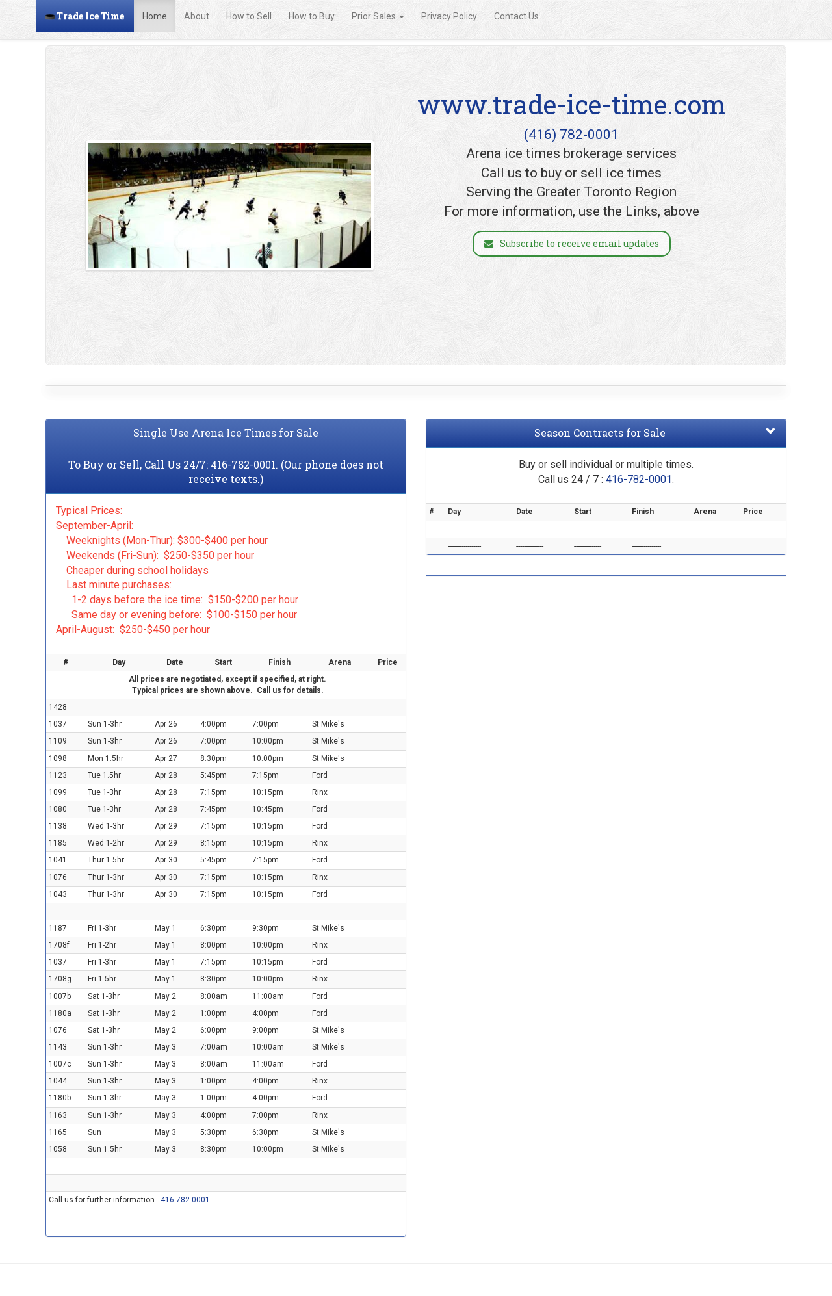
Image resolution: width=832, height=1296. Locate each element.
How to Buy (312, 16)
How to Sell (249, 16)
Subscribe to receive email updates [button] (571, 243)
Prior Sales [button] (378, 16)
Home (154, 16)
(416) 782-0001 (571, 134)
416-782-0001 (243, 464)
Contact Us (516, 16)
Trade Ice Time (85, 16)
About (196, 16)
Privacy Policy (449, 16)
